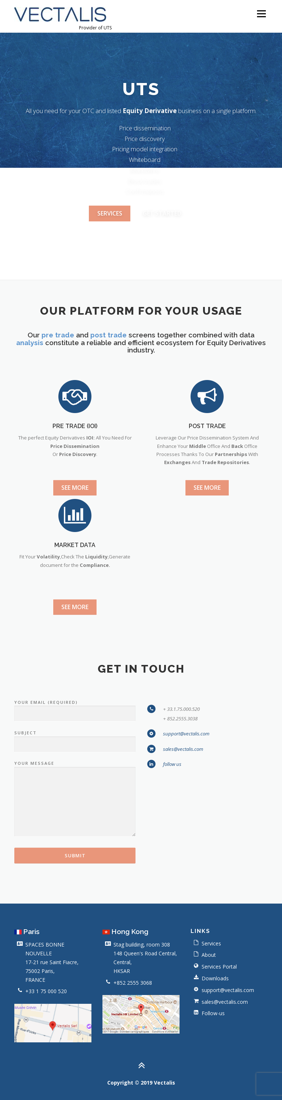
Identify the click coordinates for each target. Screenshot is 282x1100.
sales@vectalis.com (183, 868)
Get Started (162, 214)
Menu (261, 13)
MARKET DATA (74, 623)
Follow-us (213, 1013)
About (209, 955)
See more (74, 566)
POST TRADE (207, 504)
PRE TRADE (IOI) (75, 504)
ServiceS (109, 214)
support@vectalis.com (186, 853)
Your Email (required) (74, 828)
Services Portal (219, 966)
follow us (172, 884)
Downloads (215, 978)
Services (211, 943)
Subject (74, 859)
